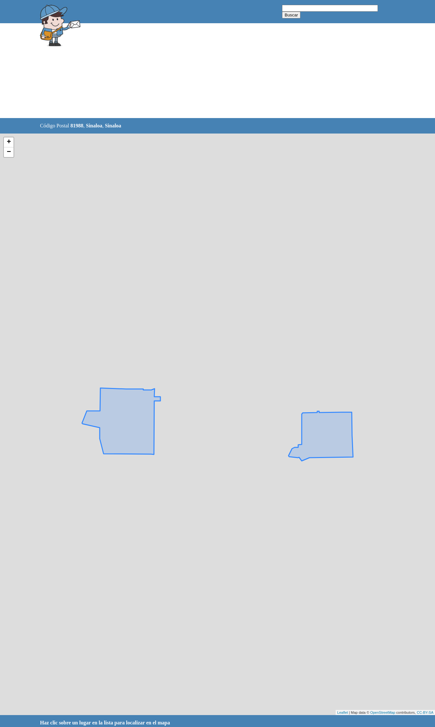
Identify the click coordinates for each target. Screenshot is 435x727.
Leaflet (342, 712)
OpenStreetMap (382, 712)
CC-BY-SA (425, 712)
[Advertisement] (201, 71)
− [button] (9, 152)
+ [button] (9, 142)
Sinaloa (94, 125)
